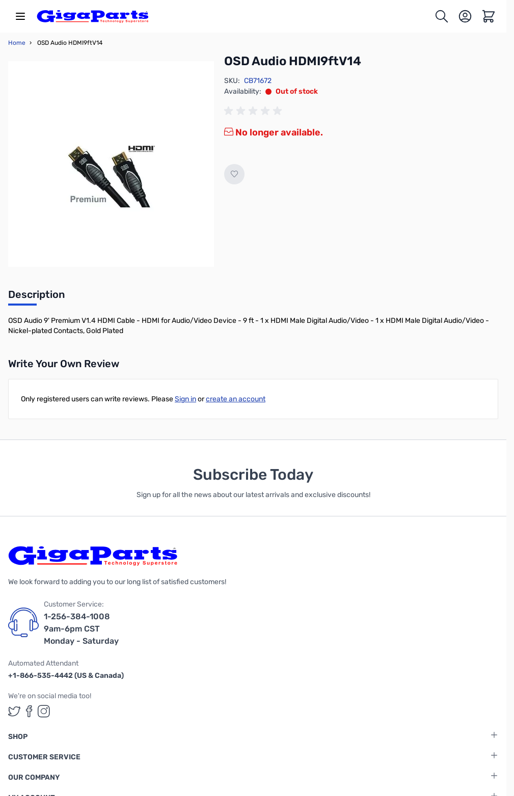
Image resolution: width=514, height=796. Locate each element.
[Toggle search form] (441, 16)
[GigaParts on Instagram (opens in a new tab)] (44, 711)
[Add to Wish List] (234, 174)
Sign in (185, 399)
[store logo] (93, 16)
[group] (254, 111)
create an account (235, 399)
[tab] (36, 297)
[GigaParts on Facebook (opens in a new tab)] (29, 711)
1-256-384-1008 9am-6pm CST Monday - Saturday (81, 629)
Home (16, 42)
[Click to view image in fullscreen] (111, 164)
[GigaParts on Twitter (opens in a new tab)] (14, 711)
